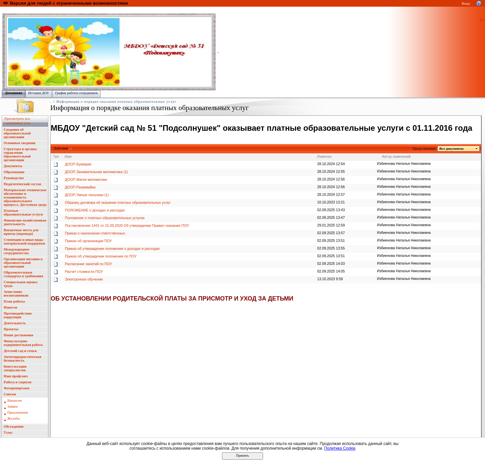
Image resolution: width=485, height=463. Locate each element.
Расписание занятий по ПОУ (88, 264)
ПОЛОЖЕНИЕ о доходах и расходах (95, 210)
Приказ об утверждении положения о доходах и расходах (112, 249)
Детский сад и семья (20, 351)
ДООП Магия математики (86, 179)
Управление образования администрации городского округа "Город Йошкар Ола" (141, 10)
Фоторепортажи (16, 388)
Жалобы (13, 418)
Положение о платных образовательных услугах (105, 218)
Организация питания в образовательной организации (23, 262)
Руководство (14, 178)
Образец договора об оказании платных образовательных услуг (118, 202)
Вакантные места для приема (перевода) (21, 232)
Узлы (8, 432)
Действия (61, 148)
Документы (13, 166)
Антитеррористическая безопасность (22, 358)
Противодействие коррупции (18, 315)
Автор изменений (396, 156)
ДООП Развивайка (80, 187)
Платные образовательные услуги (23, 212)
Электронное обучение (84, 279)
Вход (465, 3)
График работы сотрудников (76, 93)
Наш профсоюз (16, 376)
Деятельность (15, 323)
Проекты (11, 329)
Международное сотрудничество (16, 251)
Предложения (17, 412)
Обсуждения (13, 426)
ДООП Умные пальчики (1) (87, 195)
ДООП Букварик (78, 164)
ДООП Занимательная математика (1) (96, 172)
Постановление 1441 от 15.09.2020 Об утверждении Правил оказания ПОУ (127, 225)
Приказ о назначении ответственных (95, 233)
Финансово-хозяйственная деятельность (25, 222)
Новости (10, 307)
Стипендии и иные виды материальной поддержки (24, 241)
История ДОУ (38, 93)
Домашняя (13, 93)
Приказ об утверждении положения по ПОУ (101, 256)
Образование (14, 172)
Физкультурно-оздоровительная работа (23, 343)
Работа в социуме (18, 382)
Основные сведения (19, 143)
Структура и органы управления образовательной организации (20, 154)
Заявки (12, 406)
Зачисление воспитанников (16, 293)
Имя (68, 156)
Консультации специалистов (15, 368)
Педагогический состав (22, 184)
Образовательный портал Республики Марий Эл (39, 10)
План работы (14, 301)
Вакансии (14, 400)
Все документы (451, 148)
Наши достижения (18, 335)
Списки (10, 394)
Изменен (324, 156)
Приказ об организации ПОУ (88, 241)
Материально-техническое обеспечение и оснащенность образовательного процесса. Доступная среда (25, 197)
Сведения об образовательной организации (17, 133)
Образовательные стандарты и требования (23, 274)
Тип (56, 156)
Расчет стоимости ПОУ (84, 272)
